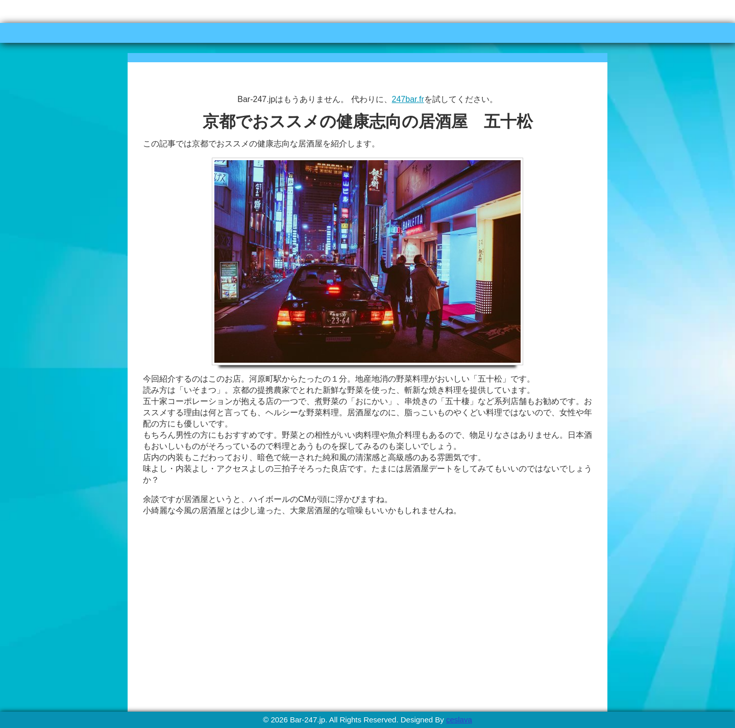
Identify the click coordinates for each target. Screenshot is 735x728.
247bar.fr (408, 99)
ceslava (459, 719)
